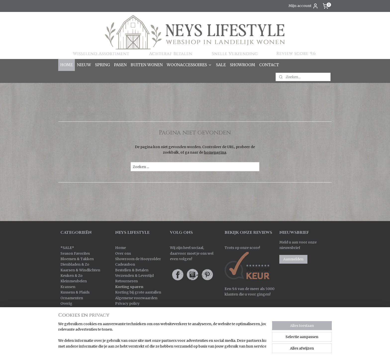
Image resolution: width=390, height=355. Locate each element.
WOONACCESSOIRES (189, 64)
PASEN (120, 64)
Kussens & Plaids (75, 292)
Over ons (123, 253)
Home (120, 247)
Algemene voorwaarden (136, 298)
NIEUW (84, 64)
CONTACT (269, 64)
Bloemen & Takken (77, 259)
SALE (221, 64)
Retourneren (126, 281)
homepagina (215, 152)
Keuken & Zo (71, 275)
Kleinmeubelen (73, 281)
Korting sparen (129, 287)
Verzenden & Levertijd (134, 275)
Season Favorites (75, 253)
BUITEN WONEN (147, 64)
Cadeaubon (125, 264)
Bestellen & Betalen (131, 270)
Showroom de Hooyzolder (138, 259)
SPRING (102, 64)
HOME (66, 64)
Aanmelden (293, 259)
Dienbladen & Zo (74, 264)
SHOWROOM (242, 64)
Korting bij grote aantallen (138, 292)
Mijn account (303, 6)
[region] (162, 335)
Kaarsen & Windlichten (80, 270)
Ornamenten (71, 298)
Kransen (67, 287)
